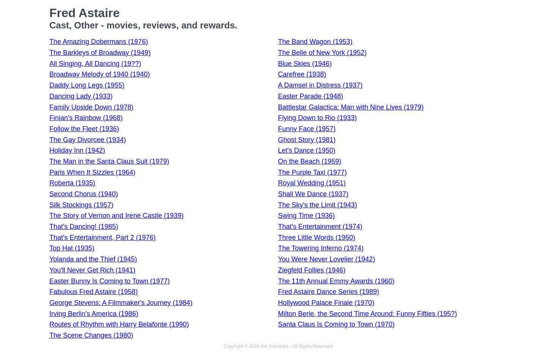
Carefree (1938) (302, 74)
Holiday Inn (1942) (77, 150)
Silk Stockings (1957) (81, 205)
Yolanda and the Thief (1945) (93, 259)
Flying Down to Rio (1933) (317, 118)
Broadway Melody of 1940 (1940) (99, 74)
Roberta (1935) (72, 183)
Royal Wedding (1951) (312, 183)
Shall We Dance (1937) (313, 194)
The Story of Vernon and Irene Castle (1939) (116, 215)
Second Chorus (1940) (83, 194)
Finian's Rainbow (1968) (86, 118)
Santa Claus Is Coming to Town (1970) (336, 324)
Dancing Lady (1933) (81, 96)
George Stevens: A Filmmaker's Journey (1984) (121, 303)
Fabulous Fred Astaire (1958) (93, 292)
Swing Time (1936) (306, 215)
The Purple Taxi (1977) (312, 172)
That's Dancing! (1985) (83, 226)
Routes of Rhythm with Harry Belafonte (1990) (119, 324)
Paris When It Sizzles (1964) (92, 172)
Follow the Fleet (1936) (84, 129)
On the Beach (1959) (309, 161)
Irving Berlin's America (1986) (93, 314)
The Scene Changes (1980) (91, 335)
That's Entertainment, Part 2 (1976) (102, 237)
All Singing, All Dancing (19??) (95, 63)
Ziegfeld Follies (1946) (311, 270)
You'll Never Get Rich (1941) (92, 270)
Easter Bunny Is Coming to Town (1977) (109, 281)
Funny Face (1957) (306, 129)
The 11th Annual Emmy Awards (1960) (336, 281)
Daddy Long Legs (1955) (86, 85)
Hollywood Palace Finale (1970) (326, 303)
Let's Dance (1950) (306, 150)
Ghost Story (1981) (306, 140)
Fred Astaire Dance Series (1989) (328, 292)
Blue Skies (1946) (305, 63)
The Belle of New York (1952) (322, 52)
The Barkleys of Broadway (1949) (99, 52)
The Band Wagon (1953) (315, 41)
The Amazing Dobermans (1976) (98, 41)
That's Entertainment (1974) (320, 226)
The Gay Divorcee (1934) (87, 140)
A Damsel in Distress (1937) (320, 85)
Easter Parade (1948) (310, 96)
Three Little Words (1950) (316, 237)
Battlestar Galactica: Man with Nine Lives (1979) (350, 107)
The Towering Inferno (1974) (320, 248)
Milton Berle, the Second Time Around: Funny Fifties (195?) (367, 314)
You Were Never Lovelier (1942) (326, 259)
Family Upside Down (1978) (91, 107)
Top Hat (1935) (71, 248)
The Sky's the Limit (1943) (317, 205)
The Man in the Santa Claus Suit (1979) (109, 161)
